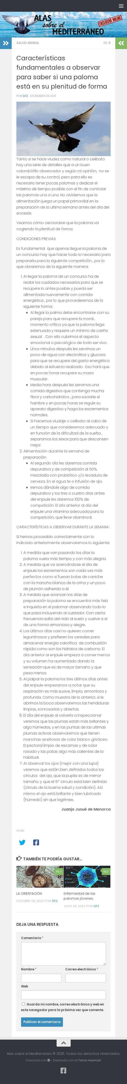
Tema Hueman (89, 1060)
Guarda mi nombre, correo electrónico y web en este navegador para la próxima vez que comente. (62, 1007)
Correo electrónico (81, 969)
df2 (25, 96)
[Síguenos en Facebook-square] (63, 1070)
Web (24, 986)
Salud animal (27, 43)
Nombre (28, 969)
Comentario (32, 938)
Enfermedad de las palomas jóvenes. (79, 896)
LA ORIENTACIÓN (29, 893)
